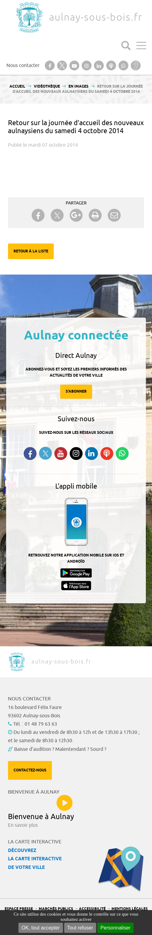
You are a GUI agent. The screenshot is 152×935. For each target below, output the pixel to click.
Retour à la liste (31, 251)
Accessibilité (92, 909)
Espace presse (19, 909)
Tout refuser (80, 927)
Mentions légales (129, 909)
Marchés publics (56, 909)
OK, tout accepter (40, 927)
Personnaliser (115, 927)
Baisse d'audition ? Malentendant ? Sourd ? (60, 749)
